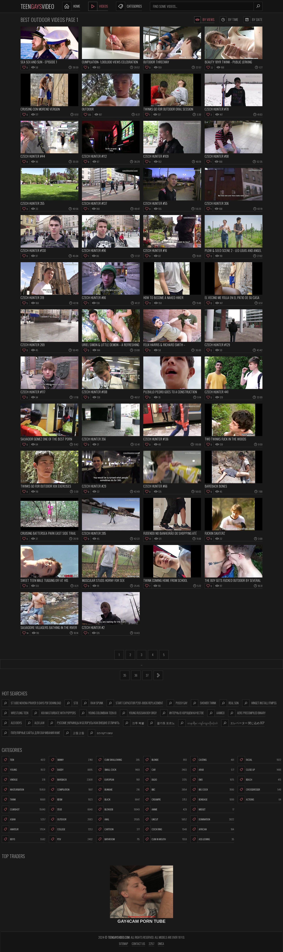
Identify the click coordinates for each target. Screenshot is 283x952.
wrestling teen (15, 713)
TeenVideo (37, 6)
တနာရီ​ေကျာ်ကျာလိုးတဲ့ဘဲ (198, 723)
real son (229, 703)
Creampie (165, 799)
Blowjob (118, 809)
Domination (212, 819)
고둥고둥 (74, 733)
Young (23, 769)
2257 (151, 944)
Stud (70, 809)
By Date (253, 19)
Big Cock (212, 789)
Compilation (70, 789)
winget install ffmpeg (259, 703)
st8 (71, 703)
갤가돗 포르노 (161, 723)
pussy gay (177, 703)
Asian (23, 819)
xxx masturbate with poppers (54, 713)
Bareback (70, 779)
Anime (165, 809)
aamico (216, 713)
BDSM (70, 799)
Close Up (259, 769)
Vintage (23, 779)
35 (124, 675)
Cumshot (23, 809)
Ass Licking (212, 839)
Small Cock (118, 769)
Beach (259, 779)
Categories (129, 6)
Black (118, 799)
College (70, 829)
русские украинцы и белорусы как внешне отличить (83, 723)
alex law (34, 723)
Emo (212, 779)
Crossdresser (259, 789)
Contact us (138, 944)
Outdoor (70, 819)
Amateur (23, 829)
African (212, 829)
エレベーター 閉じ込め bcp (243, 723)
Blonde (165, 759)
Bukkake (118, 789)
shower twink (203, 703)
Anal (118, 819)
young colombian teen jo (97, 713)
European (118, 779)
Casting (212, 759)
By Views (204, 19)
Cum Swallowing (118, 759)
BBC (165, 789)
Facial (259, 759)
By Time (229, 19)
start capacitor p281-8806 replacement (135, 703)
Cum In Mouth (165, 839)
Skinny (70, 759)
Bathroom (118, 839)
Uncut (165, 819)
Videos (98, 6)
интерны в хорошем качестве (182, 713)
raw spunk (92, 703)
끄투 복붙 (133, 723)
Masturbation (23, 789)
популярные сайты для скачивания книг (31, 733)
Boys (23, 839)
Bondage (212, 799)
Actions (259, 799)
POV (70, 839)
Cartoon (118, 829)
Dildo (165, 779)
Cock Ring (165, 829)
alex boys (12, 723)
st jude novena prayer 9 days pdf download (31, 703)
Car (165, 769)
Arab (212, 769)
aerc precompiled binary (246, 713)
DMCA (161, 944)
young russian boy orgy (138, 713)
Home (71, 6)
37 (147, 675)
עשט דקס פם (100, 733)
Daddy (70, 769)
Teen (23, 759)
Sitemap (123, 944)
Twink (23, 799)
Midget (212, 809)
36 (135, 675)
